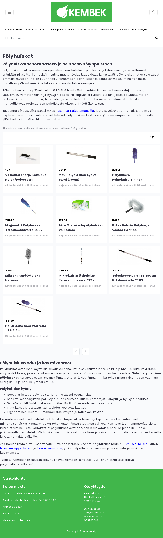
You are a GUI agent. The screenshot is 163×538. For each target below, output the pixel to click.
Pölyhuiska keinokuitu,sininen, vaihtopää (134, 155)
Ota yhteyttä (140, 29)
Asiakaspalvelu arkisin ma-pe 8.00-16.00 (73, 29)
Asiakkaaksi (107, 29)
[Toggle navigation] (153, 12)
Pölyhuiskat (79, 128)
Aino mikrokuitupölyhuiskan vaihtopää (81, 206)
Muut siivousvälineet (58, 128)
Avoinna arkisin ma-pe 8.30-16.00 (24, 29)
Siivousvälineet (35, 128)
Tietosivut (123, 29)
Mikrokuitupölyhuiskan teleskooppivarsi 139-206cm (81, 256)
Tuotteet (18, 128)
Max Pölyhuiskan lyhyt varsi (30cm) (81, 155)
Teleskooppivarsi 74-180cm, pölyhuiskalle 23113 (134, 256)
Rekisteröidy (11, 513)
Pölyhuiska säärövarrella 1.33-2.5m (28, 306)
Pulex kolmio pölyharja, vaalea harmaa (134, 206)
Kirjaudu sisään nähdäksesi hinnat (26, 185)
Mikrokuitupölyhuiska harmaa (28, 256)
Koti (7, 128)
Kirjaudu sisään (13, 506)
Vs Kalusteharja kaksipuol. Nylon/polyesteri (28, 155)
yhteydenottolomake (16, 520)
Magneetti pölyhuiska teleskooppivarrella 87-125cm (28, 206)
